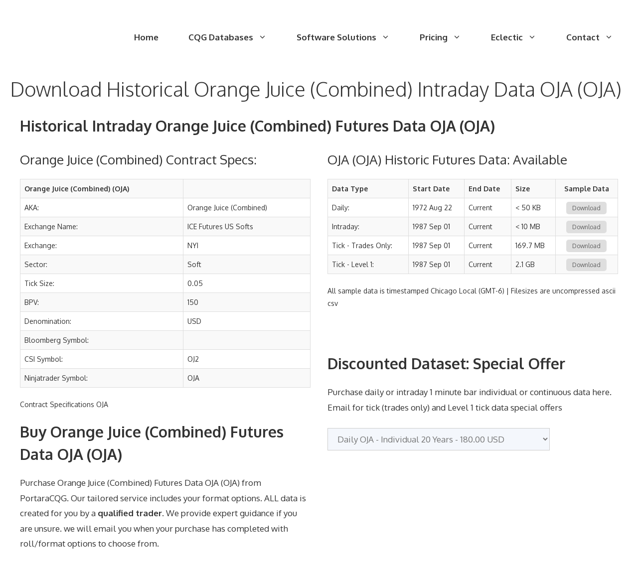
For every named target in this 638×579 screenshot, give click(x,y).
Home (146, 37)
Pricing (448, 37)
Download (586, 208)
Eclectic (521, 37)
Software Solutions (351, 37)
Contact (597, 37)
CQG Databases (235, 37)
